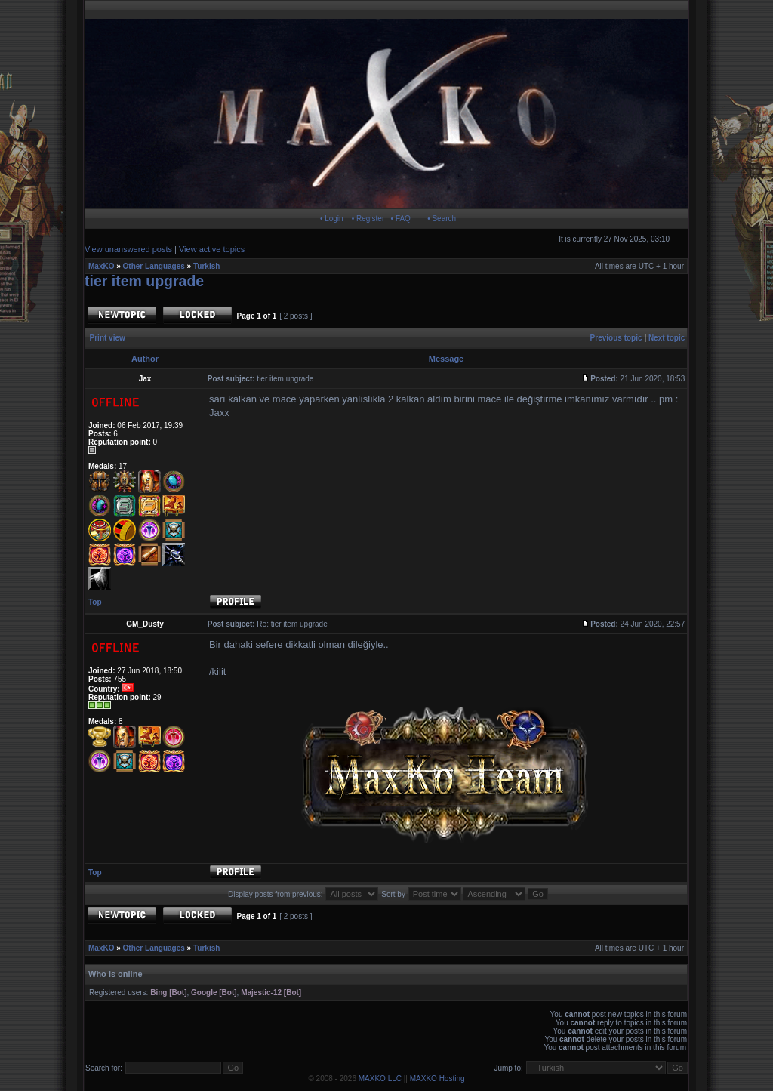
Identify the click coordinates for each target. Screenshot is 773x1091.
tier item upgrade (144, 281)
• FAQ (401, 218)
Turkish (206, 266)
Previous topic (616, 338)
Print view (107, 338)
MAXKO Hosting (437, 1078)
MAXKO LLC (380, 1078)
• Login (331, 218)
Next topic (666, 338)
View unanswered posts (128, 249)
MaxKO (101, 266)
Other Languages (154, 266)
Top (95, 602)
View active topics (212, 249)
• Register (368, 218)
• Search (441, 218)
